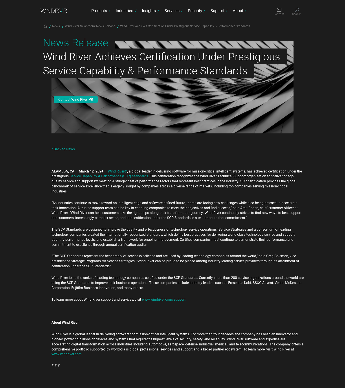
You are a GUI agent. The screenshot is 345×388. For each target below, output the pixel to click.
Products (99, 10)
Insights (149, 10)
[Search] (297, 11)
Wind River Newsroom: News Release (90, 26)
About (238, 10)
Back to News (63, 149)
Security (195, 10)
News (56, 26)
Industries (124, 10)
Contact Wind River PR (75, 99)
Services (172, 10)
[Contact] (279, 11)
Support (217, 10)
